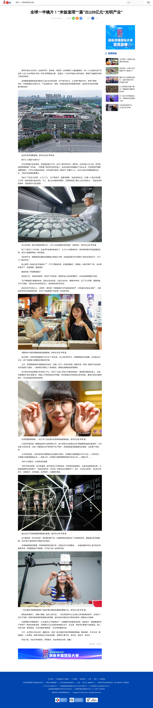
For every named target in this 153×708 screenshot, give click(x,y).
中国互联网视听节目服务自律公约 (33, 682)
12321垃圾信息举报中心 (67, 682)
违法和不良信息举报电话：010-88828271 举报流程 (113, 682)
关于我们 (50, 679)
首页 (17, 2)
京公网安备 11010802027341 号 (99, 686)
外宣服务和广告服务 (62, 679)
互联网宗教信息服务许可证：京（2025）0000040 (90, 689)
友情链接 (102, 679)
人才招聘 (74, 679)
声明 (95, 679)
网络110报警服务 (51, 682)
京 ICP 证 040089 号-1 (50, 686)
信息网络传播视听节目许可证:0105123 (60, 689)
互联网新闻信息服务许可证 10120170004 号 (73, 686)
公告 (89, 679)
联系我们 (82, 679)
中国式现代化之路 (27, 2)
